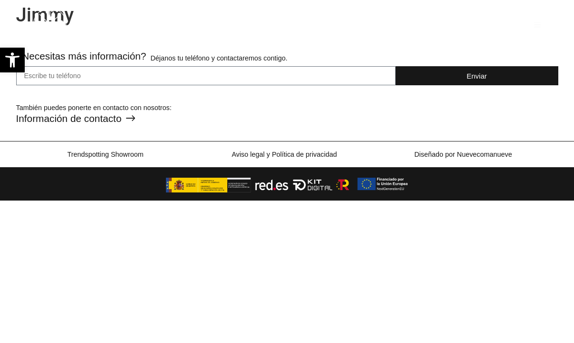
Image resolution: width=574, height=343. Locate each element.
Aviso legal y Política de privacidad (284, 154)
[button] (12, 60)
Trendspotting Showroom (105, 154)
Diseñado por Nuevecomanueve (463, 154)
